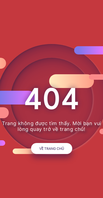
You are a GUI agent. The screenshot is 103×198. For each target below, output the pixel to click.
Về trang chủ (51, 149)
